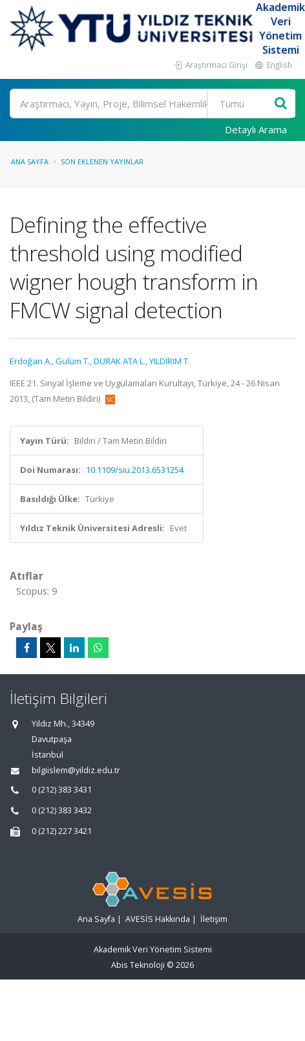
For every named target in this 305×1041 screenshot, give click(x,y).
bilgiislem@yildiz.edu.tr (76, 770)
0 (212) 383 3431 (62, 789)
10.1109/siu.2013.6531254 (135, 470)
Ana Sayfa (29, 161)
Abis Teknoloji (138, 964)
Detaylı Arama (256, 129)
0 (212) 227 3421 (62, 831)
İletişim (213, 919)
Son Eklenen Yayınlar (102, 161)
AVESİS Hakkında (157, 919)
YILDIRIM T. (169, 361)
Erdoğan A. (31, 361)
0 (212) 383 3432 (62, 810)
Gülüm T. (73, 361)
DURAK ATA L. (119, 361)
